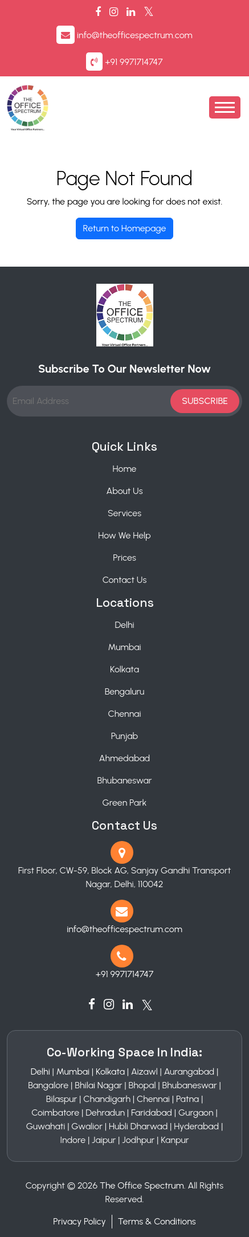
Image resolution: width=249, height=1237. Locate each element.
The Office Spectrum (142, 1185)
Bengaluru (125, 691)
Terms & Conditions (157, 1221)
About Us (124, 490)
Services (124, 513)
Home (125, 468)
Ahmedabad (124, 758)
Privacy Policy (79, 1221)
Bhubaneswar (124, 780)
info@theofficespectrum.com (135, 35)
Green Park (125, 802)
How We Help (124, 535)
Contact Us (125, 579)
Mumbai (124, 647)
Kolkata (124, 669)
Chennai (124, 713)
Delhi (124, 624)
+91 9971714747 (133, 61)
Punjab (124, 735)
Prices (124, 557)
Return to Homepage (124, 228)
